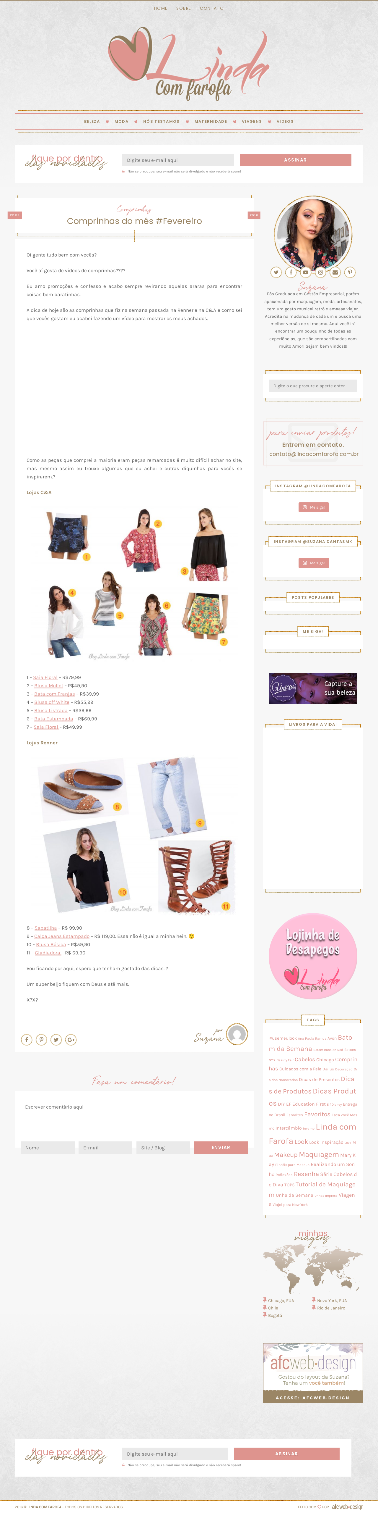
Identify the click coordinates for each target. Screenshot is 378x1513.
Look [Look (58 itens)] (301, 1142)
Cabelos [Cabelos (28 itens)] (305, 1059)
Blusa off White (51, 702)
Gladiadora (48, 953)
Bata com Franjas (54, 694)
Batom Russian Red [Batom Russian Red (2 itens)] (328, 1050)
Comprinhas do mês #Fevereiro (134, 221)
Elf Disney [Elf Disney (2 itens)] (334, 1104)
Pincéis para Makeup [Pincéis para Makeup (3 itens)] (292, 1165)
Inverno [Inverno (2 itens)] (309, 1128)
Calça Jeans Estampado (61, 936)
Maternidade (211, 121)
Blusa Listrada (51, 710)
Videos (285, 121)
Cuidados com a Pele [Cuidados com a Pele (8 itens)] (300, 1069)
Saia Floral (45, 677)
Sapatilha (46, 928)
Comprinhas (134, 208)
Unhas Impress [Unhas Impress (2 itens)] (326, 1196)
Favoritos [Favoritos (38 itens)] (317, 1114)
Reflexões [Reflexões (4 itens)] (284, 1174)
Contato (212, 8)
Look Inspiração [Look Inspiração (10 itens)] (326, 1142)
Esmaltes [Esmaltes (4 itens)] (294, 1115)
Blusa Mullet (48, 685)
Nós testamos (161, 121)
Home (161, 8)
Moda (121, 121)
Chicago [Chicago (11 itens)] (325, 1059)
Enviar (221, 1147)
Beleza (92, 121)
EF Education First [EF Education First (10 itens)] (306, 1104)
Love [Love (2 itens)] (348, 1143)
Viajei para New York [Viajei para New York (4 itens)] (290, 1204)
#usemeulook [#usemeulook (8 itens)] (283, 1038)
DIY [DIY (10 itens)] (281, 1104)
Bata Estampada (53, 719)
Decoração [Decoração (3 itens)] (344, 1069)
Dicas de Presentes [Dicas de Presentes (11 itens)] (319, 1079)
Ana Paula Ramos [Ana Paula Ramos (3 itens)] (312, 1038)
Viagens (252, 121)
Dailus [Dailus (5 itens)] (328, 1069)
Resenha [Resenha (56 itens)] (306, 1174)
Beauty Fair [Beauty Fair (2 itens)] (285, 1060)
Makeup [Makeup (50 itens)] (286, 1154)
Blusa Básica (51, 944)
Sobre (183, 8)
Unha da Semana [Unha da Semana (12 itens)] (294, 1195)
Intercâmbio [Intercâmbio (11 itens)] (289, 1128)
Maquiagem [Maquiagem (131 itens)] (319, 1154)
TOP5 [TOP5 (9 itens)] (289, 1185)
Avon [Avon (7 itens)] (332, 1038)
